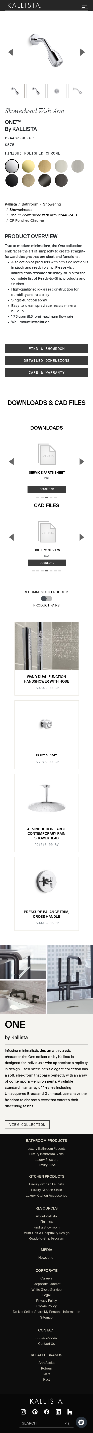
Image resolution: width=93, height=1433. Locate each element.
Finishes (46, 1222)
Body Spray (46, 755)
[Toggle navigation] (84, 5)
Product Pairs (46, 605)
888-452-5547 (47, 1338)
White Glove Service (47, 1290)
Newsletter (46, 1258)
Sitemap (46, 1317)
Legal (46, 1295)
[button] (81, 1422)
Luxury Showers (46, 1160)
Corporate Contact (47, 1284)
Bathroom (30, 204)
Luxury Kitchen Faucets (46, 1184)
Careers (46, 1278)
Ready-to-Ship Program (46, 1238)
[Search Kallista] (40, 1424)
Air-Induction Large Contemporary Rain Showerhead (46, 834)
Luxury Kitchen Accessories (46, 1195)
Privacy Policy (46, 1301)
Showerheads (20, 210)
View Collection (27, 1125)
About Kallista (46, 1216)
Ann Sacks (46, 1363)
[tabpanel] (46, 774)
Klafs (46, 1374)
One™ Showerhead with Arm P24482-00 (43, 215)
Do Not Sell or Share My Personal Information (46, 1312)
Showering (52, 204)
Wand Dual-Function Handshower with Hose (46, 679)
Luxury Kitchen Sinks (46, 1190)
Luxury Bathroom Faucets (47, 1149)
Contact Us (46, 1344)
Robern (46, 1368)
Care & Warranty (47, 372)
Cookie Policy (46, 1306)
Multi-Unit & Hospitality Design (46, 1233)
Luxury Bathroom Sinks (46, 1154)
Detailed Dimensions (46, 360)
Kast (46, 1379)
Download (47, 489)
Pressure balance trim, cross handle (46, 914)
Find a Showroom (47, 349)
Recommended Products (46, 592)
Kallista (11, 204)
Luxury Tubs (46, 1165)
